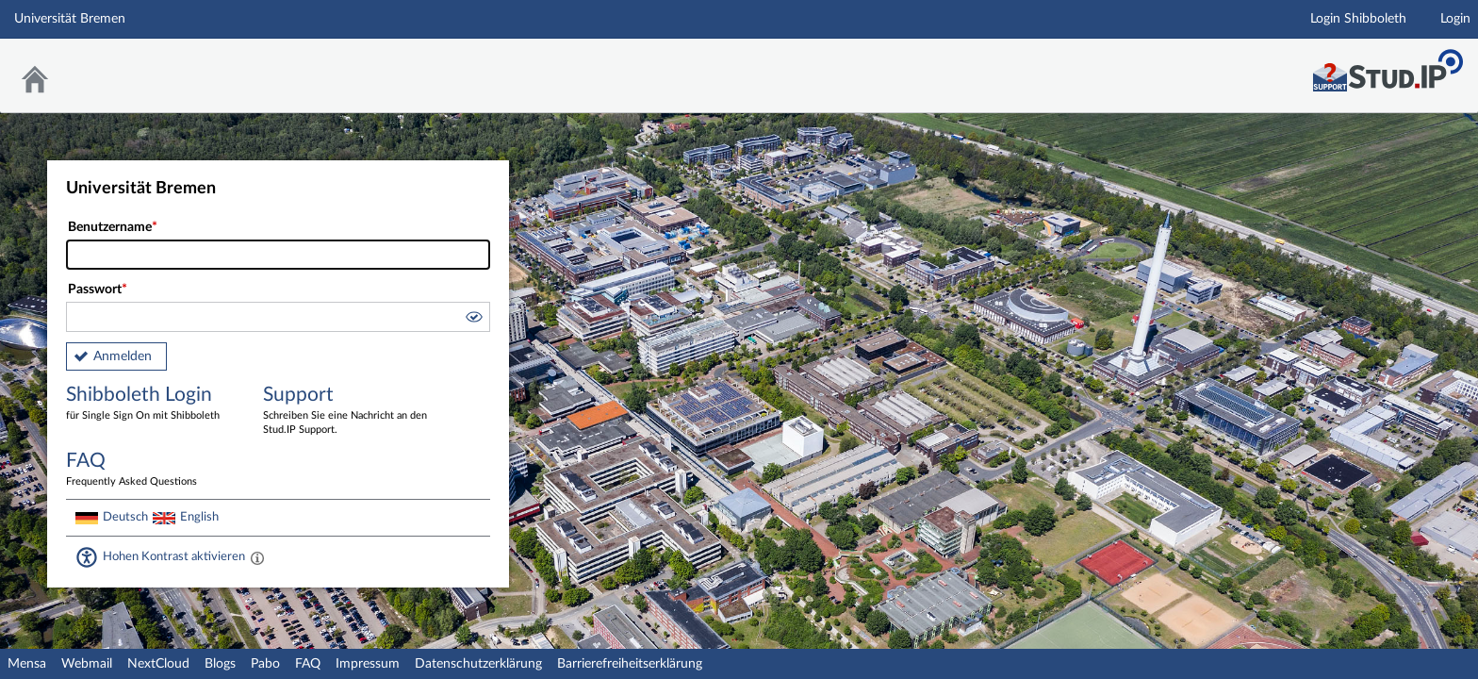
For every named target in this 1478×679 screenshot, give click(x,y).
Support (348, 411)
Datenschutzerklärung (478, 664)
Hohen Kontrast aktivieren (174, 556)
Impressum (368, 664)
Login (1455, 18)
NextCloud (158, 664)
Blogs (220, 664)
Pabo (265, 664)
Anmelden (122, 356)
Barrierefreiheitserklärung (629, 664)
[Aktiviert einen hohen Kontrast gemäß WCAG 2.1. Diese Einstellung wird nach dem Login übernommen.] (257, 557)
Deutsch (125, 516)
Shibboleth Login (151, 404)
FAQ (307, 664)
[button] (473, 319)
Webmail (86, 664)
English (199, 516)
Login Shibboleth (1358, 18)
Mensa (27, 664)
